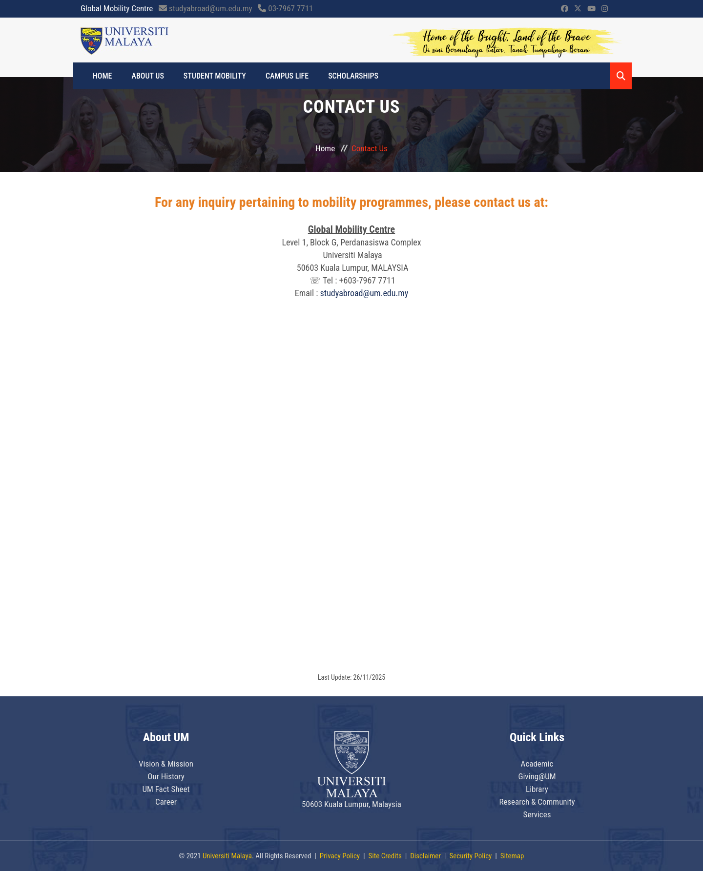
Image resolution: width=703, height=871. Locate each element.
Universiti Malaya (227, 855)
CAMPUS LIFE (287, 76)
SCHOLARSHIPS (353, 76)
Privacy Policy (340, 855)
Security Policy (470, 855)
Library (537, 789)
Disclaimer (425, 855)
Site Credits (385, 855)
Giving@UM (537, 776)
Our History (166, 776)
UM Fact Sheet (165, 789)
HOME (102, 76)
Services (537, 814)
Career (166, 802)
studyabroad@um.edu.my (364, 293)
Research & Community (537, 802)
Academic (537, 764)
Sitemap (512, 855)
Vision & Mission (166, 764)
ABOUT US (148, 76)
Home (325, 148)
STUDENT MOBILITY (215, 76)
